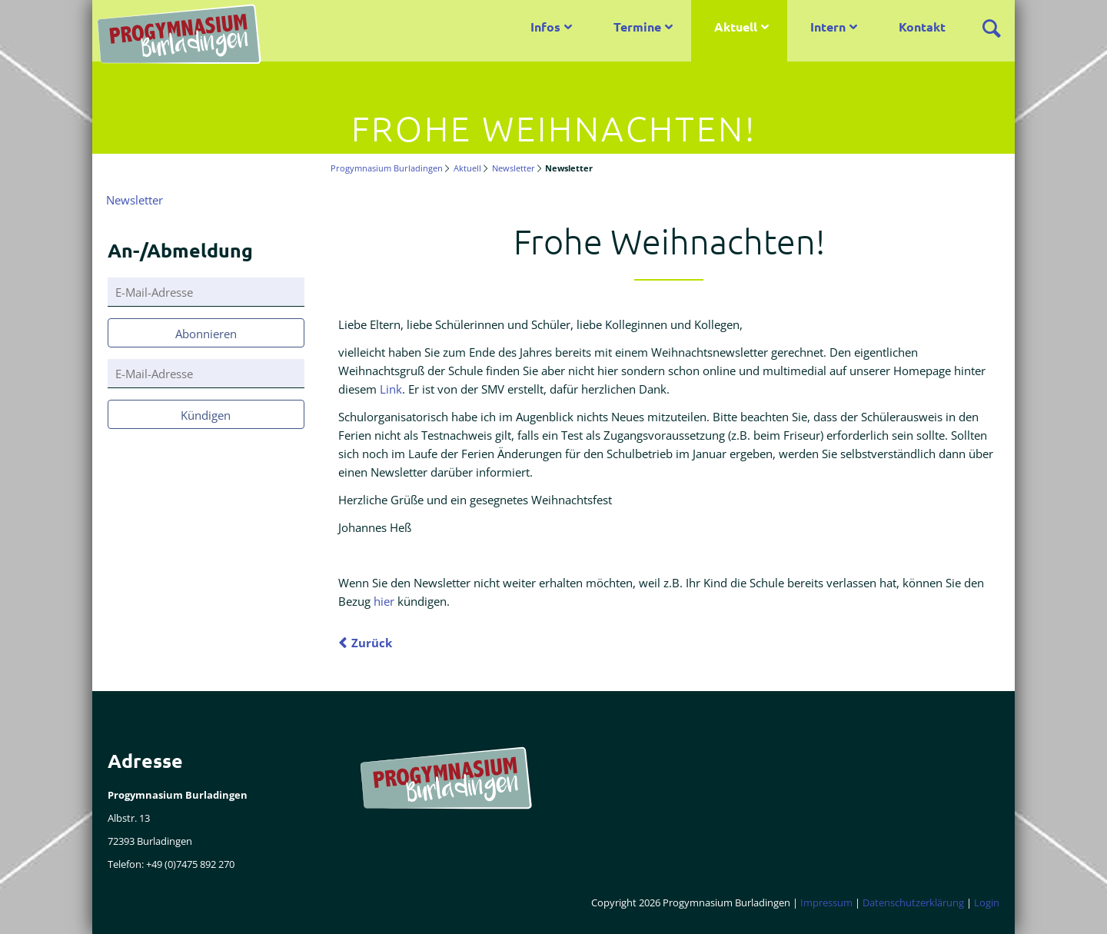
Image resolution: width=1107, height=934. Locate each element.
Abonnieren (206, 333)
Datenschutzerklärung (913, 902)
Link (391, 389)
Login (986, 902)
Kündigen (206, 415)
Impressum (826, 902)
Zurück (371, 642)
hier (384, 601)
